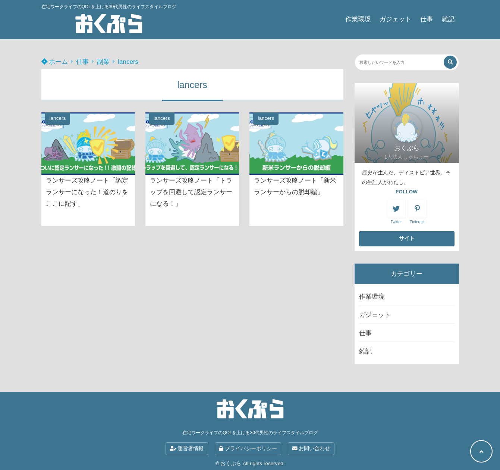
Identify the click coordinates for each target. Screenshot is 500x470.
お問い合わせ (311, 448)
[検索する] (450, 62)
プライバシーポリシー (248, 448)
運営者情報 (187, 448)
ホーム (54, 61)
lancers (128, 61)
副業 (103, 61)
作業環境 (358, 19)
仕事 (426, 19)
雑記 (448, 19)
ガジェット (395, 19)
